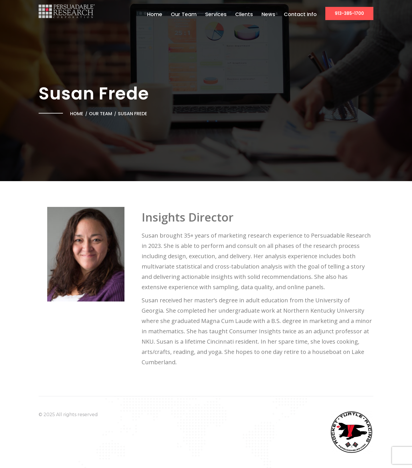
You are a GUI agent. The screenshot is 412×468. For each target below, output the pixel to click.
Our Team (184, 14)
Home (154, 14)
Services (216, 14)
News (268, 14)
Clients (244, 14)
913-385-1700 (349, 13)
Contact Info (300, 14)
